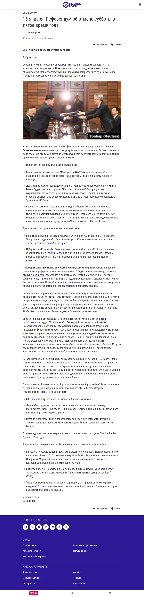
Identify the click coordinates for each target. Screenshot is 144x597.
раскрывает (107, 468)
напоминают (88, 459)
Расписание (79, 583)
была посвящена (110, 384)
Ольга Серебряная (32, 32)
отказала (31, 196)
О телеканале (29, 545)
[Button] (100, 44)
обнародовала (41, 405)
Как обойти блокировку (34, 556)
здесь (29, 243)
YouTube (77, 577)
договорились (58, 64)
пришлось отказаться (44, 373)
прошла (36, 399)
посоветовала (63, 362)
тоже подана (92, 351)
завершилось (49, 150)
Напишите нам (80, 550)
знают (66, 433)
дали (108, 344)
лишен (69, 175)
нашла (53, 206)
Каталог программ (32, 550)
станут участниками (34, 274)
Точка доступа (30, 572)
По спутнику (29, 583)
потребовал (102, 325)
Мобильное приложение (85, 545)
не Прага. (63, 243)
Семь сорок (30, 12)
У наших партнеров (32, 577)
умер (90, 304)
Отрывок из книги (48, 486)
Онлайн (77, 572)
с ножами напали (54, 252)
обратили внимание (72, 282)
